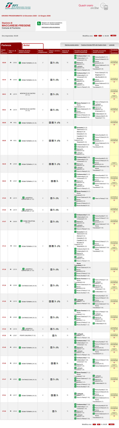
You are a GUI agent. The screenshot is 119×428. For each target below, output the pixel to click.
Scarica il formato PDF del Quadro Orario (93, 45)
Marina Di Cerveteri (78, 63)
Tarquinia (98, 118)
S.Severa (80, 60)
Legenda (111, 45)
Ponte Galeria (99, 72)
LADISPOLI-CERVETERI (27, 198)
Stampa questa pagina (72, 45)
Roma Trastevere (96, 62)
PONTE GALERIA (25, 335)
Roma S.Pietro (99, 59)
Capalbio (79, 136)
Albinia (79, 131)
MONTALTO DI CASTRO (27, 93)
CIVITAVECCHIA (27, 285)
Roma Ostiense (100, 65)
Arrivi (26, 45)
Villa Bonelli (98, 77)
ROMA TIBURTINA (29, 221)
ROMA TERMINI (27, 63)
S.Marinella (80, 58)
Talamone (80, 129)
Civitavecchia (99, 116)
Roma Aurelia (99, 57)
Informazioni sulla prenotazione (51, 27)
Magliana (98, 75)
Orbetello (79, 134)
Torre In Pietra (81, 70)
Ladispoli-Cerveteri (78, 67)
